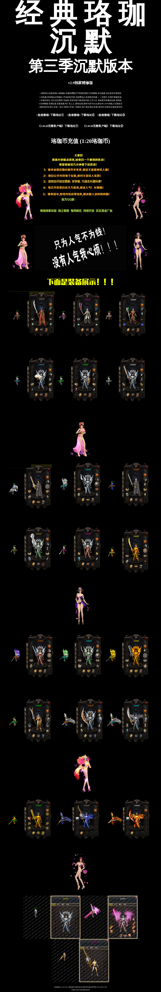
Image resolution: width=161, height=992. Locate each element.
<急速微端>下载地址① (50, 114)
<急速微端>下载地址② (80, 114)
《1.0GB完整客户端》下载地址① (58, 125)
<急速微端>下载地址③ (111, 114)
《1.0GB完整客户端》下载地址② (103, 125)
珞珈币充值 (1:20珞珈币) (80, 141)
